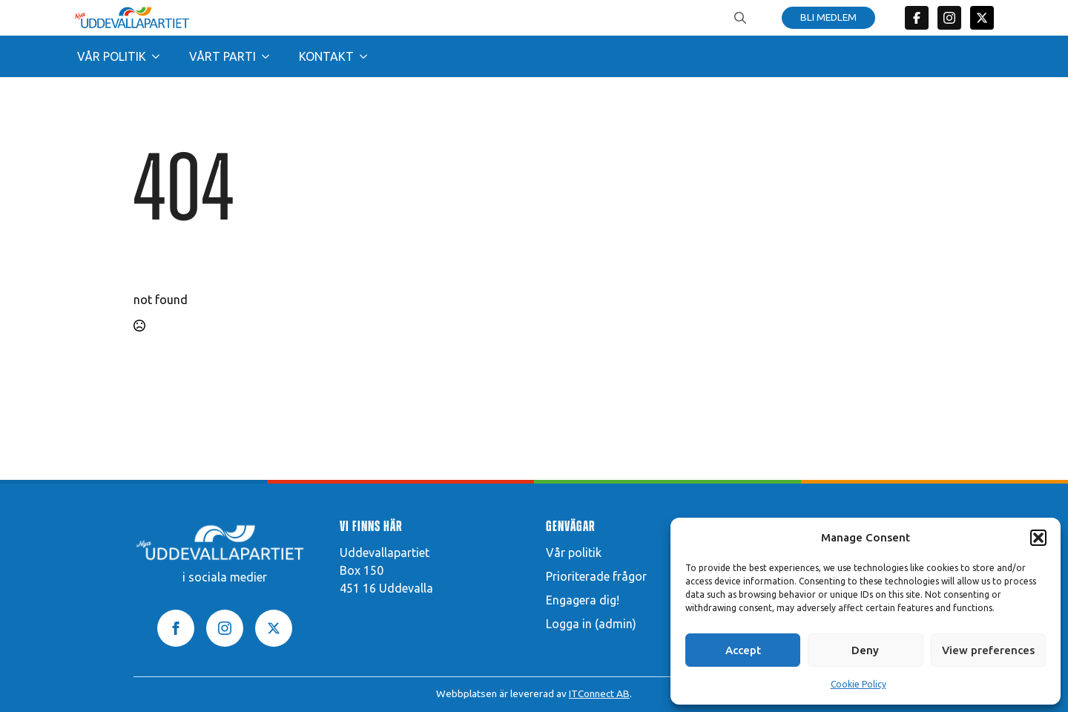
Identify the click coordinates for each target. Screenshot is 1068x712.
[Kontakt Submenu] (368, 56)
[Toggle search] (740, 18)
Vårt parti (222, 56)
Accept (743, 650)
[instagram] (224, 628)
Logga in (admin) (591, 623)
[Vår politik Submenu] (160, 56)
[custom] (917, 18)
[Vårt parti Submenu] (270, 56)
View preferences (988, 650)
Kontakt (326, 56)
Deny (865, 650)
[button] (1038, 537)
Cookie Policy (858, 684)
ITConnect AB (599, 693)
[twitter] (982, 18)
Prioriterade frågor (596, 576)
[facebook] (175, 628)
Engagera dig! (582, 600)
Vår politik (111, 56)
